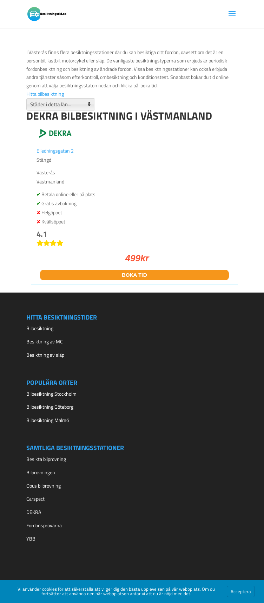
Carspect (35, 498)
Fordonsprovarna (44, 525)
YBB (30, 538)
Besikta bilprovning (46, 459)
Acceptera (241, 591)
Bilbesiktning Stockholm (51, 393)
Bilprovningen (40, 472)
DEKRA (33, 512)
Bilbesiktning (39, 328)
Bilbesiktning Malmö (47, 420)
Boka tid (134, 275)
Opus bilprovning (43, 485)
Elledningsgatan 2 (55, 150)
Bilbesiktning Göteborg (49, 406)
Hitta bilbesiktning (45, 94)
